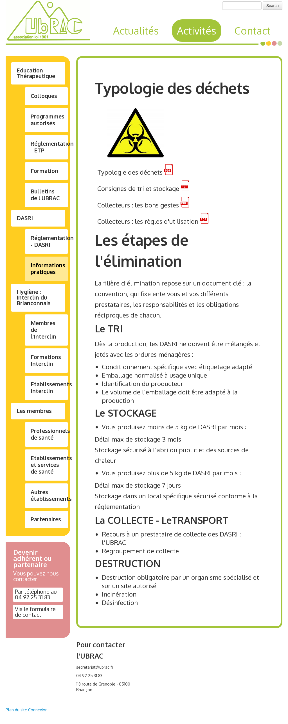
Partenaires (46, 519)
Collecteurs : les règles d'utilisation (147, 221)
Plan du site (16, 709)
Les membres (34, 410)
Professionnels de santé (49, 434)
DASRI (25, 217)
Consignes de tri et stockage (138, 189)
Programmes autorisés (47, 120)
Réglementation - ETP (49, 147)
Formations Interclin (46, 360)
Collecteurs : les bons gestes (138, 205)
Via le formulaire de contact (35, 612)
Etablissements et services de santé (49, 465)
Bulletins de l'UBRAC (45, 195)
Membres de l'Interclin (43, 329)
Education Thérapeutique (36, 73)
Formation (44, 170)
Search (272, 5)
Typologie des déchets (130, 172)
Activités (196, 30)
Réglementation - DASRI (49, 241)
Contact (252, 30)
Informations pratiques (48, 268)
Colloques (44, 95)
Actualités (136, 30)
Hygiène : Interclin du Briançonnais (34, 297)
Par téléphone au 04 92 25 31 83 (36, 594)
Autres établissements (49, 495)
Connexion (38, 709)
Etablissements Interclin (49, 387)
